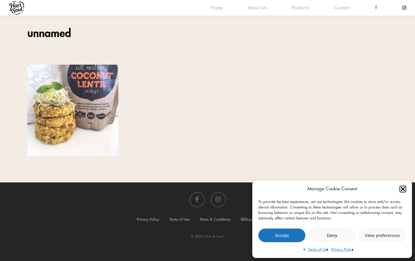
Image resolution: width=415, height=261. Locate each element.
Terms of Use (318, 249)
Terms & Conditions (215, 219)
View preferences (382, 235)
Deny (332, 235)
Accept (282, 235)
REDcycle (248, 219)
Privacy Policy (342, 249)
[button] (403, 189)
